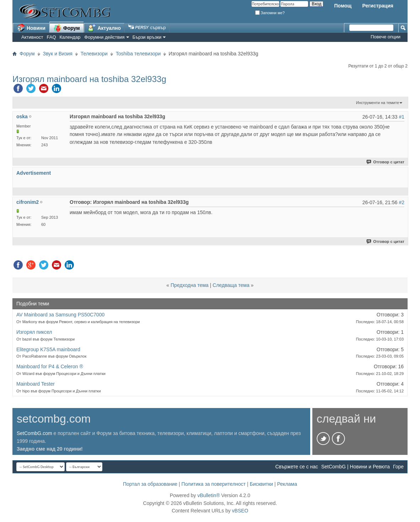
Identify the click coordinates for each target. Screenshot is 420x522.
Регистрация (377, 6)
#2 (401, 202)
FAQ (51, 37)
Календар (70, 37)
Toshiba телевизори (138, 53)
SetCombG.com (34, 433)
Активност (32, 37)
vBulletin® (208, 495)
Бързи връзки (147, 37)
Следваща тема (230, 285)
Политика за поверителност (214, 484)
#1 (401, 117)
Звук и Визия (57, 53)
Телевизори (94, 53)
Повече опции (385, 36)
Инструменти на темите (377, 102)
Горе (398, 466)
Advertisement (33, 173)
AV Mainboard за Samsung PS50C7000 (60, 314)
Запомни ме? (270, 13)
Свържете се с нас (296, 466)
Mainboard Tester (35, 384)
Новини (31, 27)
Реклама (287, 484)
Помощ (342, 6)
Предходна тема (190, 285)
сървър (147, 27)
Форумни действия (104, 37)
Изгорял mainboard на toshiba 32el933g (89, 79)
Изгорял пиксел (34, 332)
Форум (66, 27)
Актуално (104, 27)
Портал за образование (150, 484)
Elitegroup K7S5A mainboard (48, 349)
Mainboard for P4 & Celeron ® (49, 366)
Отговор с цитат (385, 162)
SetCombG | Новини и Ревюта (355, 466)
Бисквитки (261, 484)
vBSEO (240, 510)
